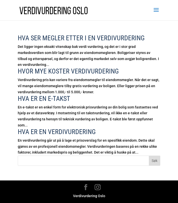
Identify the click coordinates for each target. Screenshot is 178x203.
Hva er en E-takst (44, 98)
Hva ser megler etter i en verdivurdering (81, 38)
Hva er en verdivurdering (57, 132)
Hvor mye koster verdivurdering (68, 71)
